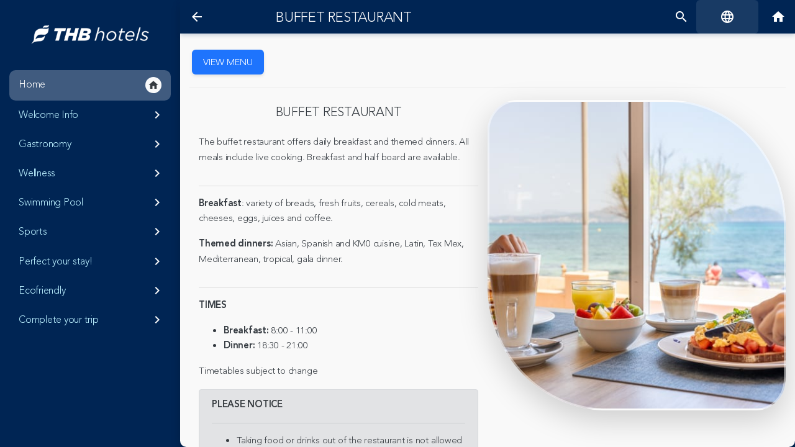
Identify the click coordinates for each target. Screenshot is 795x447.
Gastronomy (92, 144)
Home (90, 85)
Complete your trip (92, 319)
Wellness (92, 173)
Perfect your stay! (92, 261)
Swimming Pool (92, 202)
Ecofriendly (92, 290)
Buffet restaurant (344, 17)
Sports (92, 231)
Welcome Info (92, 114)
